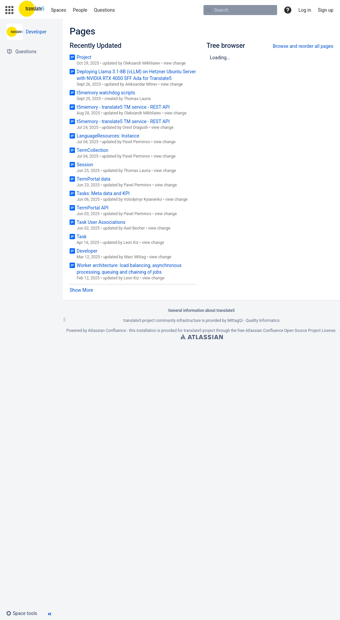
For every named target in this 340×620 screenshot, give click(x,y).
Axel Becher (134, 228)
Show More (81, 290)
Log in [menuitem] (305, 10)
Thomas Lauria (137, 98)
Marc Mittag (135, 257)
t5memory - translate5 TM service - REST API (123, 107)
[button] (9, 10)
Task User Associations (101, 222)
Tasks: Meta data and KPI (103, 193)
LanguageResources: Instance (108, 136)
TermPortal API (92, 207)
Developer (36, 31)
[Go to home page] (31, 10)
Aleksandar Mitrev (141, 84)
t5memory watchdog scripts (106, 92)
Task (82, 236)
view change (175, 63)
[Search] (208, 10)
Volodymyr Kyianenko (143, 199)
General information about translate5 (201, 310)
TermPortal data (93, 179)
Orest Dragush (135, 127)
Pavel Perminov (136, 142)
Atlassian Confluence (107, 330)
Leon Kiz (131, 242)
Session (85, 164)
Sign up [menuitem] (325, 10)
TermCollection (92, 150)
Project (84, 57)
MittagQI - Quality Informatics (253, 320)
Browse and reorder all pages (303, 46)
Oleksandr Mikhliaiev (141, 63)
